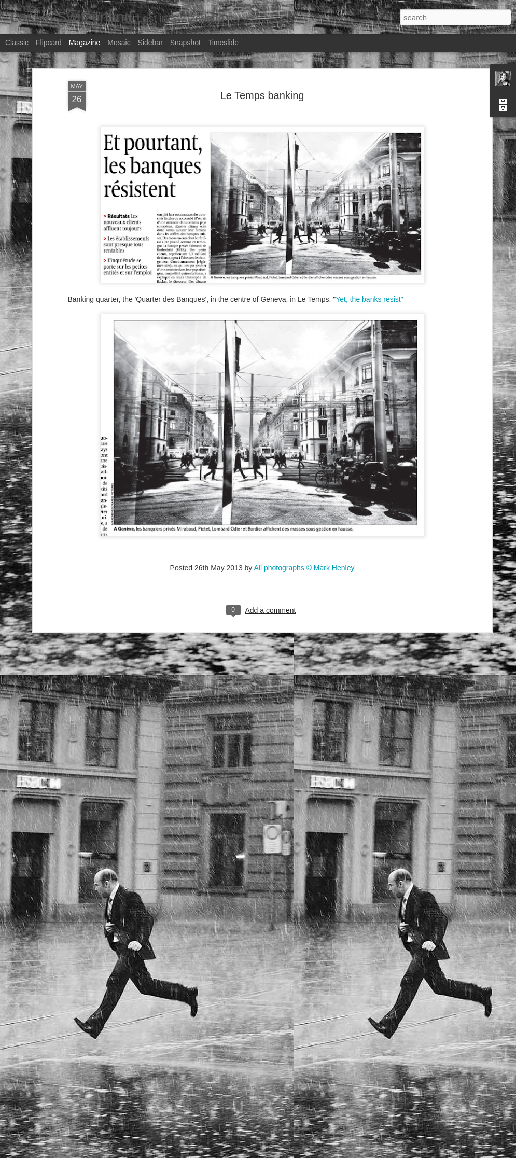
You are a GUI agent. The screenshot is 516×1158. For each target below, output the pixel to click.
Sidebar (150, 42)
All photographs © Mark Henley (304, 491)
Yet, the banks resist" (369, 223)
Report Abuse (435, 1152)
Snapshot (185, 42)
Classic (17, 42)
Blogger (405, 1152)
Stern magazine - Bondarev (210, 1028)
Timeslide (223, 42)
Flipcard (49, 42)
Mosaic (118, 42)
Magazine (85, 42)
